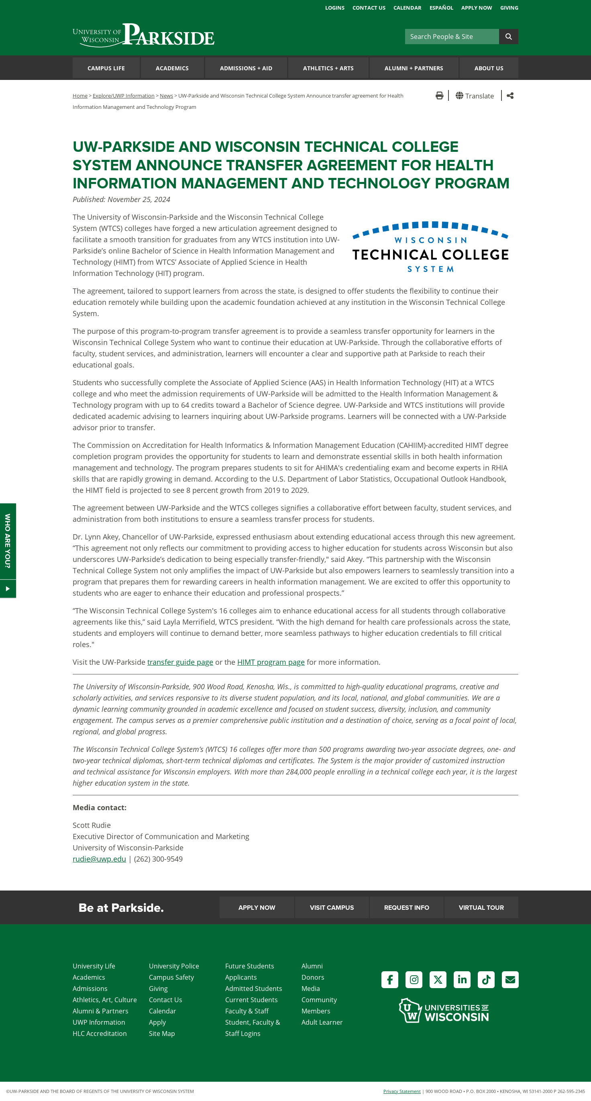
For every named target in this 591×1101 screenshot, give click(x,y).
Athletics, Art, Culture (105, 999)
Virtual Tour (481, 908)
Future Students (249, 966)
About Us (489, 68)
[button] (476, 95)
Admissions (90, 988)
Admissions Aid (246, 68)
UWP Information (99, 1022)
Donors (313, 977)
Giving (509, 7)
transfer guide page (180, 662)
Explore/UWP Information (124, 95)
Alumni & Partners (100, 1011)
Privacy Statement (402, 1091)
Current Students (251, 999)
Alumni (312, 966)
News (166, 95)
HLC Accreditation (100, 1033)
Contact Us (369, 7)
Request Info (406, 908)
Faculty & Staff (247, 1011)
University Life (94, 966)
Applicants (241, 977)
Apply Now (476, 7)
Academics (172, 68)
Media (311, 988)
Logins (334, 7)
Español (441, 7)
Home (80, 95)
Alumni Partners (414, 68)
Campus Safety (171, 977)
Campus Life (106, 68)
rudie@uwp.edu (99, 859)
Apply (157, 1022)
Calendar (407, 7)
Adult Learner (322, 1022)
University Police (174, 966)
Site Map (162, 1033)
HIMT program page (271, 662)
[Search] (452, 36)
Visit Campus (332, 908)
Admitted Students (253, 988)
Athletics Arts (328, 68)
